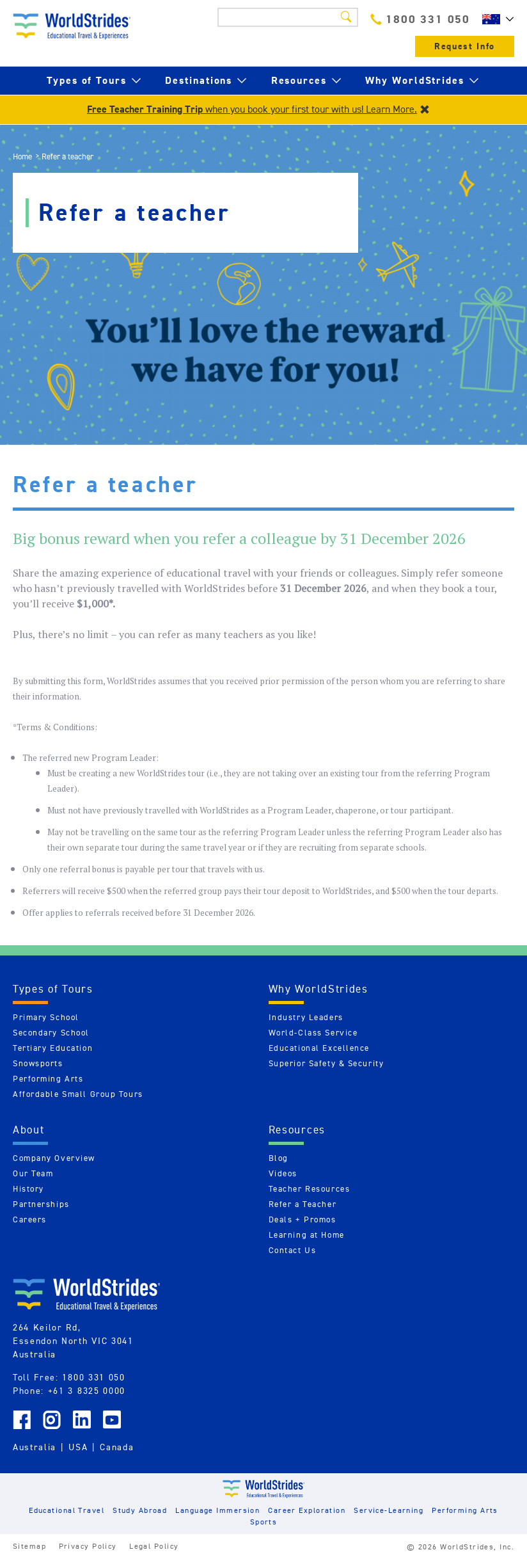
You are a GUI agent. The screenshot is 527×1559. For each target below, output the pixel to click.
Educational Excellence (319, 1048)
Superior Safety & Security (326, 1063)
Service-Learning (388, 1510)
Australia (34, 1447)
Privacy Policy (88, 1546)
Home (22, 156)
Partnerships (41, 1204)
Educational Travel (66, 1510)
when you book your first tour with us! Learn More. (252, 109)
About (29, 1129)
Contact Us (293, 1250)
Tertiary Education (53, 1048)
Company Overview (54, 1158)
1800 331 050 (420, 19)
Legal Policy (153, 1546)
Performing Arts (48, 1078)
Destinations (198, 80)
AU (495, 19)
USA (78, 1447)
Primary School (46, 1017)
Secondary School (51, 1032)
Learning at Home (307, 1235)
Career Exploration (306, 1510)
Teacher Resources (309, 1189)
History (28, 1189)
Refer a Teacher (302, 1204)
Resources (299, 80)
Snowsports (38, 1063)
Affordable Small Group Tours (78, 1094)
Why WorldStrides (414, 80)
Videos (283, 1173)
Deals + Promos (302, 1219)
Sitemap (29, 1546)
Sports (264, 1521)
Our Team (33, 1173)
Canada (117, 1447)
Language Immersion (217, 1510)
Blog (278, 1158)
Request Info (464, 46)
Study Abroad (140, 1510)
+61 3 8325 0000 (86, 1391)
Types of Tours (87, 80)
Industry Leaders (306, 1017)
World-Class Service (313, 1032)
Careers (30, 1219)
